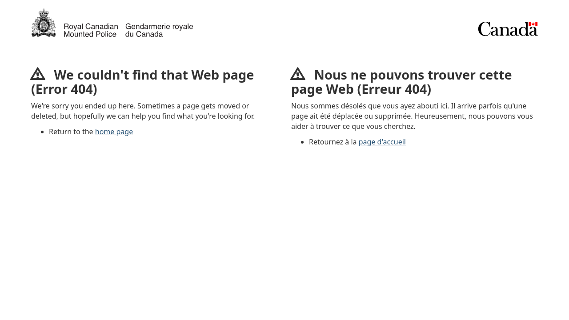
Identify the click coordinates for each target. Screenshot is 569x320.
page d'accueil (382, 142)
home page (114, 131)
